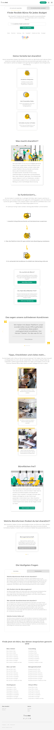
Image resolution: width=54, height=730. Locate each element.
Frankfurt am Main (36, 33)
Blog (29, 709)
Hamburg (19, 33)
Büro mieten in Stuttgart (12, 660)
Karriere (4, 709)
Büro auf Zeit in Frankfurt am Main (14, 680)
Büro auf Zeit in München (12, 673)
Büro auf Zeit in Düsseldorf (13, 676)
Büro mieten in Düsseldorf (12, 658)
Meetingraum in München (12, 691)
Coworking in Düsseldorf (33, 658)
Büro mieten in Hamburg (12, 656)
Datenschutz (12, 724)
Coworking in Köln (32, 651)
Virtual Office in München (34, 691)
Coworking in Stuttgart (33, 660)
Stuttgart (43, 33)
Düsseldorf (28, 33)
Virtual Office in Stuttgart (34, 696)
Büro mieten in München (12, 655)
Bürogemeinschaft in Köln (34, 669)
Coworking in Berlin (32, 653)
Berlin (8, 33)
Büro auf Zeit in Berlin (11, 671)
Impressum (4, 724)
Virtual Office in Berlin (33, 689)
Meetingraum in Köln (11, 687)
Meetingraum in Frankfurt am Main (14, 698)
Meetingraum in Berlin (12, 689)
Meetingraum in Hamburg (12, 692)
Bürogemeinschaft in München (35, 673)
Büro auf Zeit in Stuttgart (12, 678)
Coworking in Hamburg (33, 656)
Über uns (4, 708)
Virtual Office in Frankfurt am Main (36, 698)
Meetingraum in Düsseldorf (13, 694)
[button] (51, 331)
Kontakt (29, 708)
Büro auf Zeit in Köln (11, 669)
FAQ (29, 711)
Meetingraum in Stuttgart (12, 696)
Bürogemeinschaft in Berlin (34, 671)
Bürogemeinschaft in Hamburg (35, 674)
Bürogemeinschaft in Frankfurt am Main (37, 680)
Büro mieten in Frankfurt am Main (14, 662)
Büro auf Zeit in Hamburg (12, 674)
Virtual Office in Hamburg (34, 692)
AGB (8, 724)
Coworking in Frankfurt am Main (35, 662)
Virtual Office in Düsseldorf (34, 694)
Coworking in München (33, 655)
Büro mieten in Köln (11, 651)
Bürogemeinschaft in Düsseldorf (35, 676)
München (13, 33)
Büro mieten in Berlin (11, 653)
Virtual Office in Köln (32, 687)
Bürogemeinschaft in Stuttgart (35, 678)
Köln (23, 33)
